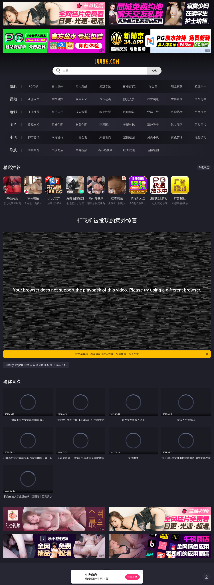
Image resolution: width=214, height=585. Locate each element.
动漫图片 (105, 125)
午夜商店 (57, 150)
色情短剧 (153, 150)
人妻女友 (81, 137)
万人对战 (81, 86)
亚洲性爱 (33, 112)
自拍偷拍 (57, 99)
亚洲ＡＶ (33, 99)
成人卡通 (81, 112)
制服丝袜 (129, 112)
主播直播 (177, 99)
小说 (13, 137)
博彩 (13, 86)
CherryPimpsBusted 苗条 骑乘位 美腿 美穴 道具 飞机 (36, 365)
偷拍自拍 (57, 112)
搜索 (154, 71)
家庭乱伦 (57, 137)
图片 (13, 124)
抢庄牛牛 (200, 86)
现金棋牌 (177, 86)
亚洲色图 (57, 125)
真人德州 (57, 86)
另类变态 (200, 112)
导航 (13, 149)
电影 (13, 111)
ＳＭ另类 (200, 99)
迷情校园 (129, 137)
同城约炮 (33, 150)
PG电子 (33, 86)
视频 (13, 99)
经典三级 (153, 112)
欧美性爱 (105, 112)
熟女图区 (177, 125)
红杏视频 (129, 150)
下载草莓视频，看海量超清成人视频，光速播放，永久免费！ (141, 354)
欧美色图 (81, 125)
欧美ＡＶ (81, 99)
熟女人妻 (129, 99)
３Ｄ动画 (105, 99)
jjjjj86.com (107, 61)
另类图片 (200, 125)
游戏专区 (105, 86)
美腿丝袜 (129, 125)
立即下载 (132, 577)
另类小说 (153, 137)
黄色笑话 (177, 137)
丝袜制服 (153, 99)
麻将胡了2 (129, 86)
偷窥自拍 (33, 125)
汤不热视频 (105, 150)
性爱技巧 (200, 137)
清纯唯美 (153, 125)
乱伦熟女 (177, 112)
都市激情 (33, 137)
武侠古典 (105, 137)
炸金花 (153, 86)
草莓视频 (81, 150)
